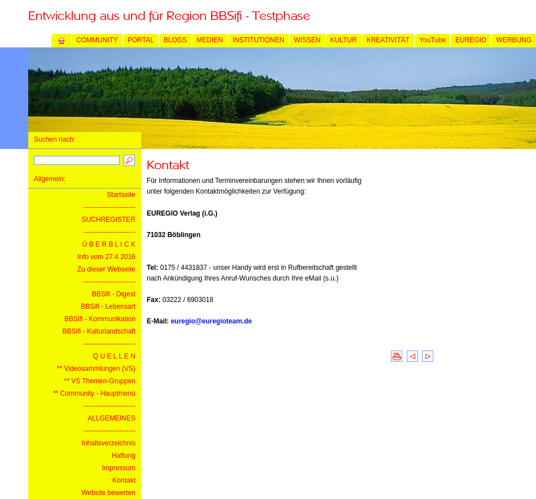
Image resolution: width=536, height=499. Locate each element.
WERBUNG (513, 40)
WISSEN (307, 40)
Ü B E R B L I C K (108, 244)
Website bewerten (108, 493)
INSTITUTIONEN (258, 40)
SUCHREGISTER (108, 220)
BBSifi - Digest (113, 294)
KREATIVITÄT (387, 40)
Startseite (121, 195)
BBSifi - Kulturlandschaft (99, 331)
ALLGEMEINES (111, 418)
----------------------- (109, 207)
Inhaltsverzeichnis (108, 443)
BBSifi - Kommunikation (99, 319)
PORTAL (141, 40)
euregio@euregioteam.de (211, 321)
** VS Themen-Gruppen (99, 381)
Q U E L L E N (114, 356)
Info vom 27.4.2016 (106, 257)
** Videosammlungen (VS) (96, 369)
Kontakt (123, 480)
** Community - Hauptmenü (94, 393)
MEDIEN (209, 40)
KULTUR (343, 40)
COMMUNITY (97, 40)
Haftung (123, 455)
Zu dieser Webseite (106, 269)
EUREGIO (470, 40)
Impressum (118, 468)
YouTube (432, 40)
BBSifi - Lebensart (108, 306)
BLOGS (175, 40)
